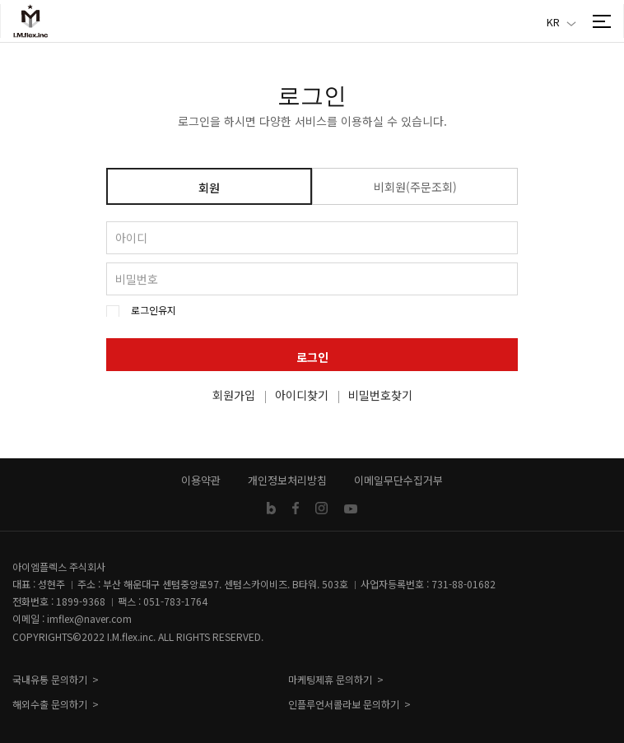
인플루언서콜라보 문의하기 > (349, 704)
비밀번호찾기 (380, 395)
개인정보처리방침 (287, 480)
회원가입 (233, 395)
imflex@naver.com (89, 618)
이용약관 (201, 480)
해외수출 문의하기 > (55, 704)
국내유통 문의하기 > (55, 679)
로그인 (312, 357)
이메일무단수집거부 (398, 480)
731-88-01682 (463, 584)
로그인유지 (153, 310)
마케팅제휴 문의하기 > (336, 679)
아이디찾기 (301, 395)
